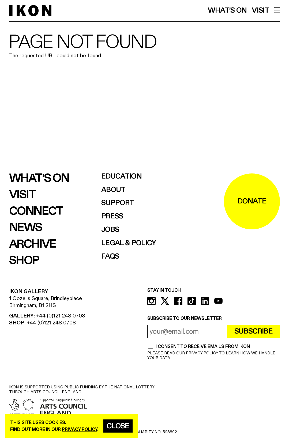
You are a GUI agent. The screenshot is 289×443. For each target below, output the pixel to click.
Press (112, 216)
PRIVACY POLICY (202, 353)
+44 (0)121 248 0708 (60, 315)
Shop (24, 260)
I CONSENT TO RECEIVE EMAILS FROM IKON (202, 347)
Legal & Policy (128, 243)
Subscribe (253, 331)
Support (117, 203)
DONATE (252, 201)
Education (121, 176)
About (113, 189)
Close (118, 426)
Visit (260, 10)
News (25, 227)
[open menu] (277, 10)
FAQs (110, 256)
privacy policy (79, 429)
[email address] (187, 331)
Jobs (110, 229)
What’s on (227, 10)
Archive (32, 244)
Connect (36, 211)
